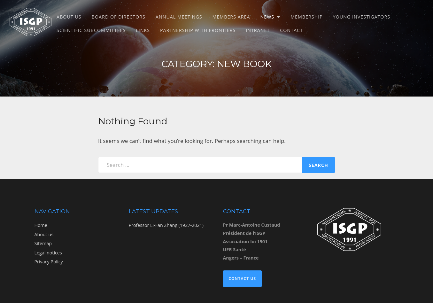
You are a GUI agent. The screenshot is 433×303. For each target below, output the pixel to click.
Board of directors (118, 17)
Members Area (231, 17)
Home (41, 225)
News (267, 17)
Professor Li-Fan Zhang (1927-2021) (166, 225)
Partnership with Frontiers (198, 30)
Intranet (258, 30)
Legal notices (48, 253)
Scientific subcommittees (91, 30)
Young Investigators (361, 17)
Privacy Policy (49, 262)
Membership (306, 17)
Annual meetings (179, 17)
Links (143, 30)
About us (69, 17)
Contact (291, 30)
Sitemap (43, 243)
